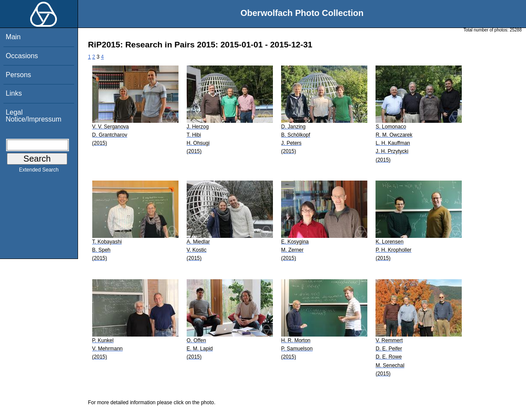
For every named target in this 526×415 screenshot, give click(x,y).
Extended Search (39, 171)
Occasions (22, 55)
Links (14, 93)
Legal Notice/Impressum (33, 116)
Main (13, 37)
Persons (18, 74)
